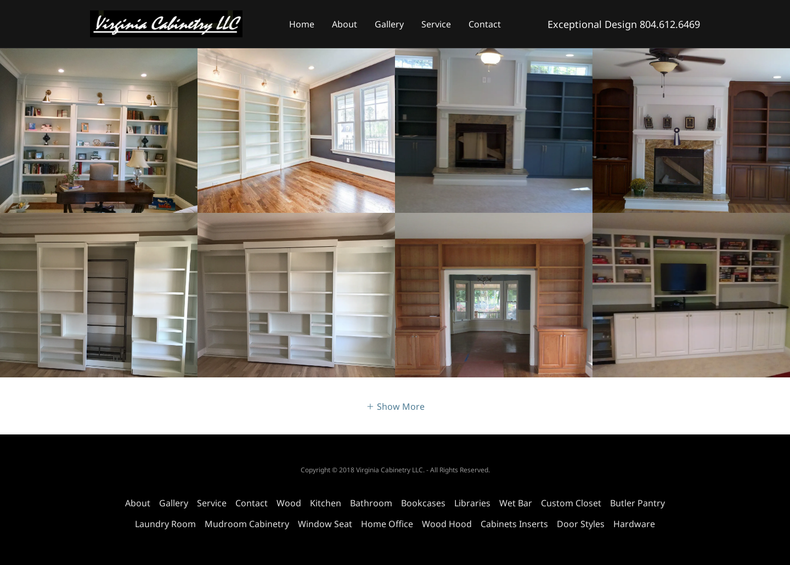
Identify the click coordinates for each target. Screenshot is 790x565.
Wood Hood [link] (447, 524)
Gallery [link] (389, 24)
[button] (395, 406)
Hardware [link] (634, 524)
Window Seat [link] (325, 524)
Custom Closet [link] (571, 503)
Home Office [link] (387, 524)
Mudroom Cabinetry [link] (247, 524)
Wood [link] (288, 503)
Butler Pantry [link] (637, 503)
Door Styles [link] (581, 524)
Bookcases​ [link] (423, 503)
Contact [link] (485, 24)
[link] (166, 23)
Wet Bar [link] (515, 503)
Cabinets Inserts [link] (514, 524)
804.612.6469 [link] (670, 24)
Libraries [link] (472, 503)
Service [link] (436, 24)
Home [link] (301, 24)
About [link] (344, 24)
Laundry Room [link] (165, 524)
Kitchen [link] (325, 503)
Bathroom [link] (371, 503)
